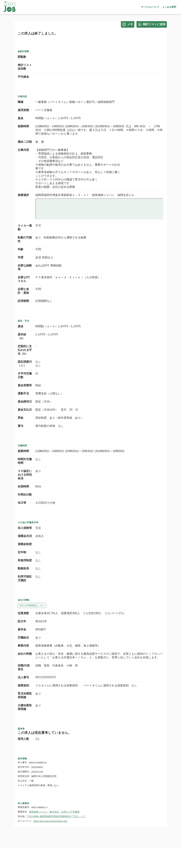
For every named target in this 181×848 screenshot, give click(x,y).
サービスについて (150, 7)
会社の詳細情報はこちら (32, 605)
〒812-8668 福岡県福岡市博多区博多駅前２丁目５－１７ (56, 816)
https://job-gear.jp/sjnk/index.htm (50, 821)
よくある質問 (169, 7)
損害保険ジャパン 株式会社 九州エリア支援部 (54, 811)
